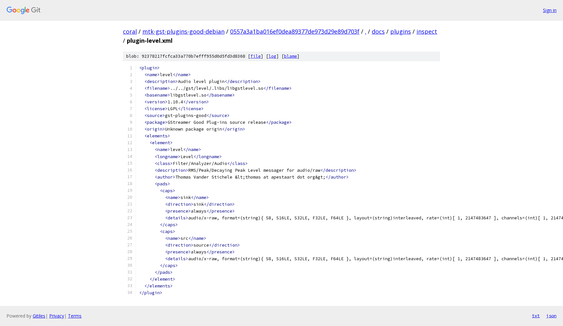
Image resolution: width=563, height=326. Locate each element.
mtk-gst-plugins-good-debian (183, 31)
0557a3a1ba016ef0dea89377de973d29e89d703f (294, 31)
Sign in (550, 10)
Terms (75, 316)
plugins (400, 31)
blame (290, 56)
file (255, 56)
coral (130, 31)
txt (536, 316)
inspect (426, 31)
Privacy (56, 316)
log (272, 56)
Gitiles (39, 316)
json (551, 316)
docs (378, 31)
